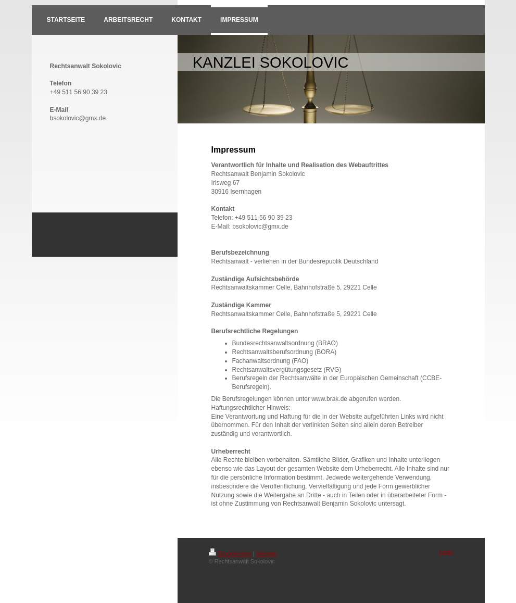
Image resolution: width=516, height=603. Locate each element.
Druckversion (230, 553)
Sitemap (266, 553)
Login (446, 552)
